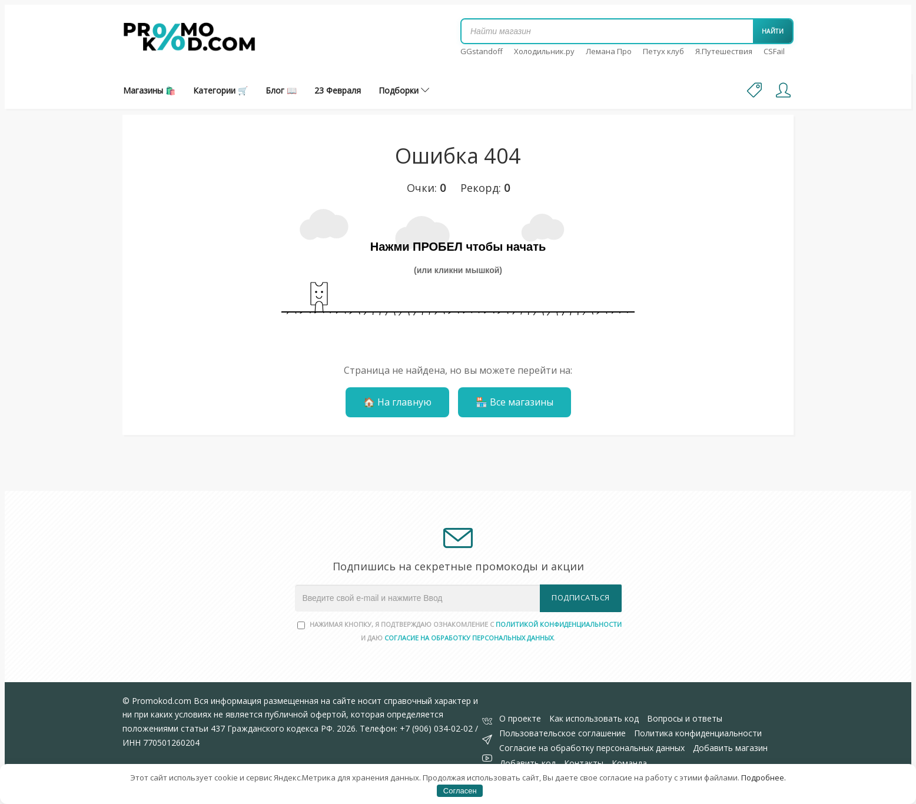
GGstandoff (481, 51)
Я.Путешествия (723, 51)
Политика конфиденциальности (698, 733)
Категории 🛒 (220, 90)
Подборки (404, 90)
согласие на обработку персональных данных (468, 637)
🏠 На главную (397, 402)
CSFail (774, 51)
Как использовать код (594, 718)
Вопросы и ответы (684, 718)
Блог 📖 (281, 90)
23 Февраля (337, 90)
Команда (629, 763)
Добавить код (527, 763)
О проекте (520, 718)
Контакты (583, 763)
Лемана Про (609, 51)
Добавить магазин (730, 747)
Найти (773, 31)
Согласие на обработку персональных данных (592, 747)
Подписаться (581, 598)
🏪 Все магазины (514, 402)
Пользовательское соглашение (562, 733)
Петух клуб (663, 51)
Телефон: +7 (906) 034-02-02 (416, 728)
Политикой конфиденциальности (559, 624)
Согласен (460, 790)
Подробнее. (763, 777)
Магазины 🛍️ (149, 90)
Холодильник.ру (544, 51)
